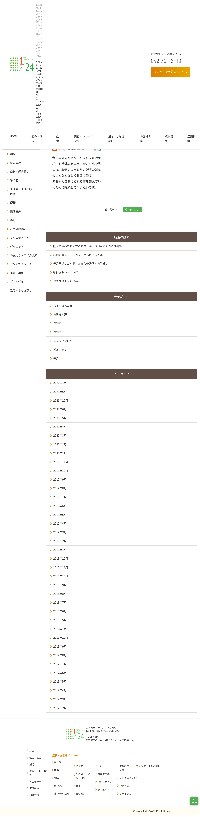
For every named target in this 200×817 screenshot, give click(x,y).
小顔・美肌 (17, 273)
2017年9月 (60, 648)
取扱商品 (152, 39)
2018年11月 (60, 569)
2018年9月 (60, 587)
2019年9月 (60, 481)
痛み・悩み (46, 39)
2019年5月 (60, 516)
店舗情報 (169, 39)
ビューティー (61, 351)
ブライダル (17, 281)
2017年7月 (60, 666)
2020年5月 (60, 420)
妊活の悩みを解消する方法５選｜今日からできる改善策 (87, 248)
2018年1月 (60, 631)
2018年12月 (60, 560)
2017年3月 (60, 701)
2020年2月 (60, 446)
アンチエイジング (21, 264)
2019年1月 (60, 552)
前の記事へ (102, 210)
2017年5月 (60, 683)
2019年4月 (60, 525)
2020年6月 (60, 411)
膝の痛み (15, 163)
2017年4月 (60, 692)
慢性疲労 (15, 211)
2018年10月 (60, 578)
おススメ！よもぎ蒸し (67, 283)
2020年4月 (60, 429)
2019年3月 (60, 534)
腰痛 (13, 145)
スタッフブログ (62, 343)
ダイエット (17, 246)
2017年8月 (60, 657)
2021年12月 (60, 402)
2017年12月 (60, 639)
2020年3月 (60, 437)
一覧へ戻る (141, 210)
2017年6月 (60, 675)
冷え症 (14, 180)
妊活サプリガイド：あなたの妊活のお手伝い (80, 265)
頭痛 (13, 154)
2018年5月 (60, 622)
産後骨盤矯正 (18, 229)
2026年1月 (60, 385)
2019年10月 (60, 473)
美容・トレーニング (82, 39)
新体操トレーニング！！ (68, 274)
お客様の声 (134, 39)
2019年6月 (60, 508)
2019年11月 (60, 464)
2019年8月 (60, 490)
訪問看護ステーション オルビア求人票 (78, 257)
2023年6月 (60, 393)
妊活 (62, 39)
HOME (29, 39)
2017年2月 (60, 710)
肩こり (14, 136)
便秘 (13, 202)
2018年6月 (60, 613)
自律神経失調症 (19, 171)
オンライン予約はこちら (169, 24)
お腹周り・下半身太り (23, 255)
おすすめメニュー (64, 308)
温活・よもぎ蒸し (110, 39)
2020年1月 (60, 455)
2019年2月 (60, 543)
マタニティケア (19, 238)
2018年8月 (60, 595)
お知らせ (58, 325)
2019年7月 (60, 499)
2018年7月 (60, 604)
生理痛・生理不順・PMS (22, 191)
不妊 (13, 220)
